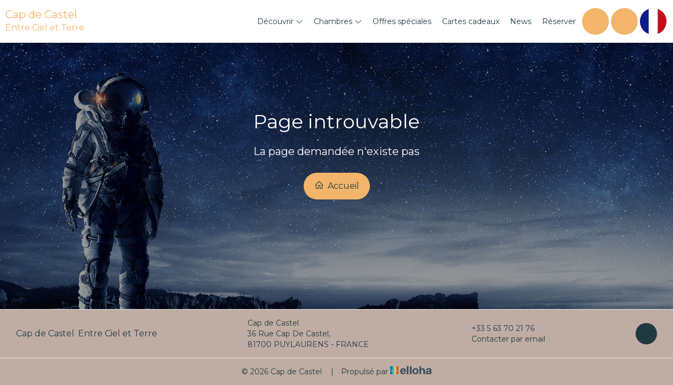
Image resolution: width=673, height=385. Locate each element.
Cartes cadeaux (470, 21)
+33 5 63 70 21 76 (497, 328)
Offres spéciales (402, 21)
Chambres (338, 21)
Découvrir (280, 21)
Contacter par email (502, 339)
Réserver (559, 21)
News (520, 21)
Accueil (336, 185)
